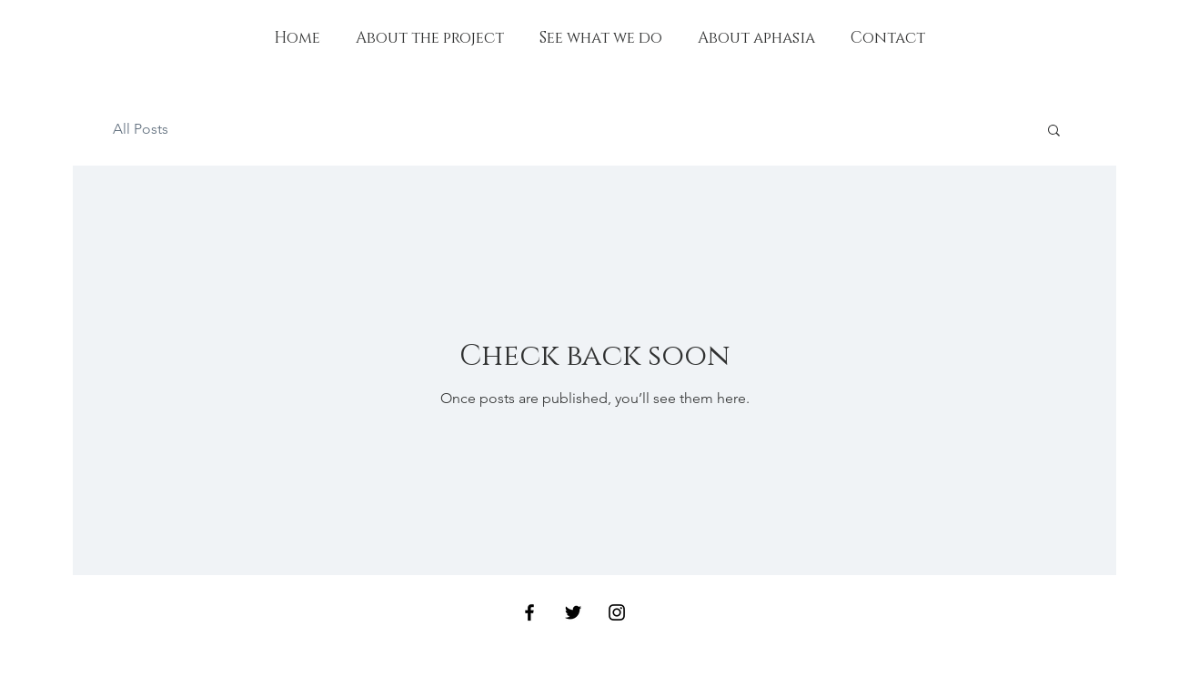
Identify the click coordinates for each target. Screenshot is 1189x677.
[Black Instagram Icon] (617, 612)
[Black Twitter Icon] (573, 612)
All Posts (140, 128)
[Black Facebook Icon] (529, 612)
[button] (1054, 131)
